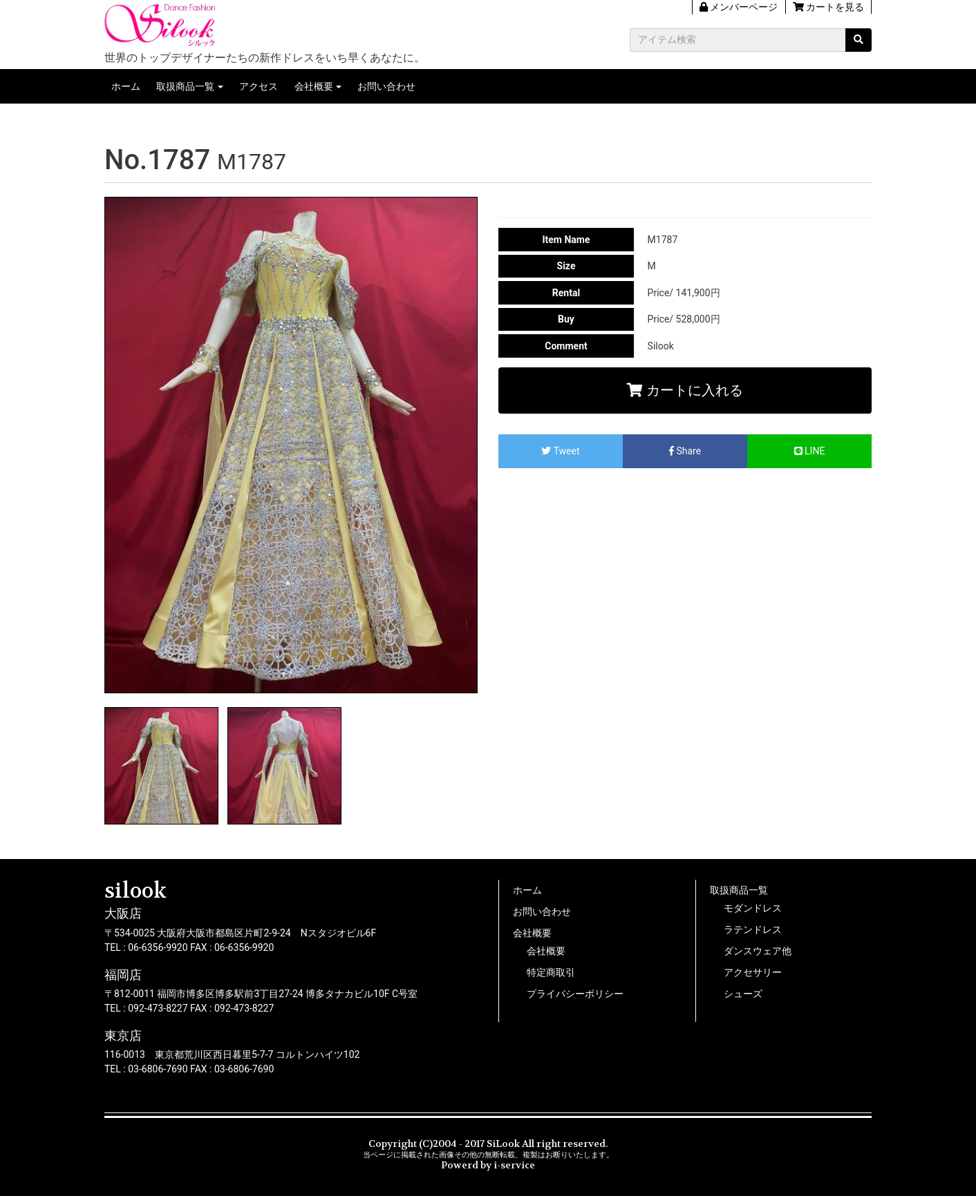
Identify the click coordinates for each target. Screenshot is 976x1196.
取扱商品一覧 (185, 86)
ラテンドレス (753, 929)
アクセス (258, 86)
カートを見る (828, 6)
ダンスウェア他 (757, 950)
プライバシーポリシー (575, 993)
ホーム (125, 86)
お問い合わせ (386, 86)
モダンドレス (753, 908)
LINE (809, 450)
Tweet (560, 450)
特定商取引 (551, 972)
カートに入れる (685, 390)
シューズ (743, 993)
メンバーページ (739, 6)
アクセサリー (753, 972)
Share (685, 450)
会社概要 (313, 86)
